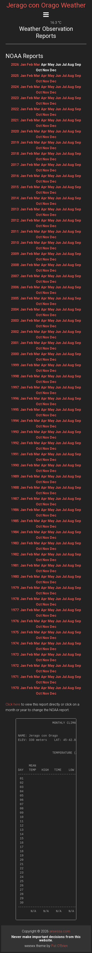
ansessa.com (59, 931)
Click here (13, 704)
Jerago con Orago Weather (46, 5)
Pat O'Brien (59, 946)
